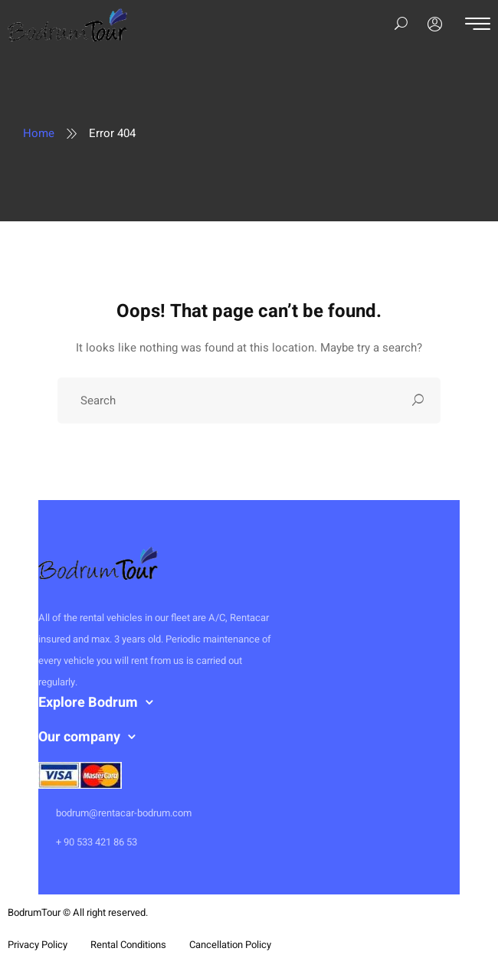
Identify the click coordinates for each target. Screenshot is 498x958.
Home (38, 133)
